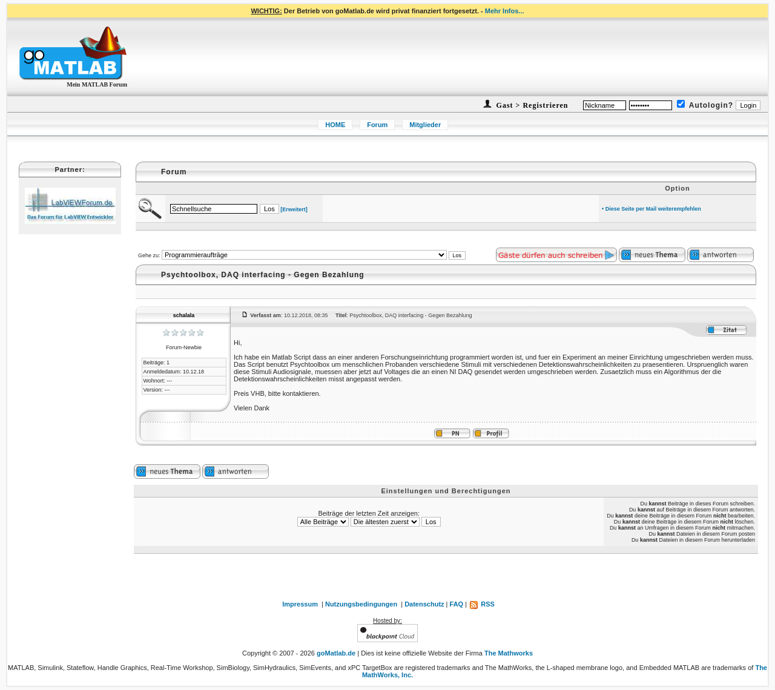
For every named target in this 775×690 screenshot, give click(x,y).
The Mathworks (508, 653)
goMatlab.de (336, 653)
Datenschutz (424, 604)
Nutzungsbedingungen (361, 604)
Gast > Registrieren (531, 105)
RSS (482, 604)
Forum (377, 124)
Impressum (300, 604)
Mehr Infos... (504, 11)
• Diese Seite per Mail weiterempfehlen (651, 209)
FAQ (457, 604)
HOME (335, 124)
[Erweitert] (294, 209)
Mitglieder (425, 124)
